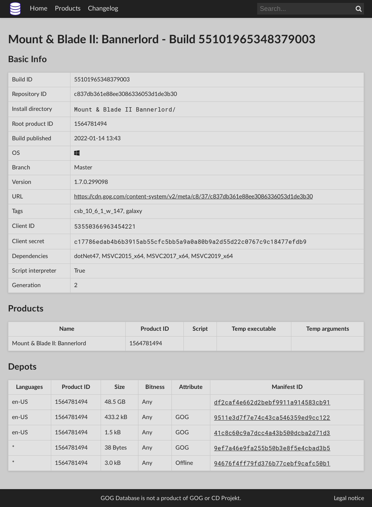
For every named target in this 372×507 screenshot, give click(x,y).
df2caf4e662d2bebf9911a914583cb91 (272, 402)
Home (39, 8)
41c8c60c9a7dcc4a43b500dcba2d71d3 (272, 432)
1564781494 (90, 124)
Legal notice (349, 498)
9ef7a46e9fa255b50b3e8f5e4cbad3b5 (272, 448)
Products (68, 8)
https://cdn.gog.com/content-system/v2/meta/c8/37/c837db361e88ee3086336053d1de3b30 (193, 197)
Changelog (103, 8)
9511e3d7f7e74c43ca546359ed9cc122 (272, 417)
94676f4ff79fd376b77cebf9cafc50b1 (272, 463)
